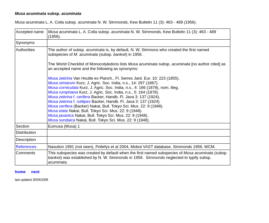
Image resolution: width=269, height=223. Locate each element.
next (35, 171)
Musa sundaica (61, 120)
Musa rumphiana (63, 92)
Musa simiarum (61, 83)
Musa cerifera (60, 106)
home (20, 171)
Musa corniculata (63, 87)
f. (69, 96)
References (26, 146)
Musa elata (58, 110)
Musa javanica (61, 115)
